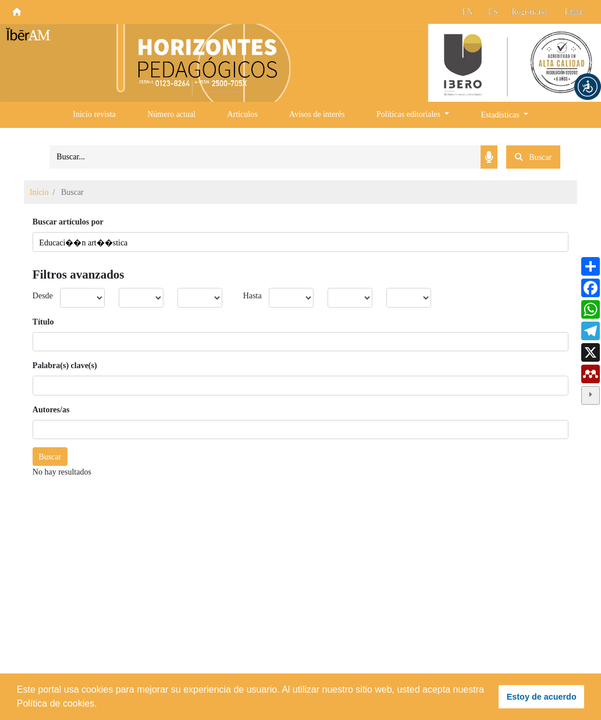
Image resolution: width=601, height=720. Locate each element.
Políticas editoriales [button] (409, 114)
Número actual (171, 114)
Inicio (39, 192)
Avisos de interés (316, 114)
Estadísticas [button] (501, 115)
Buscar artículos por (68, 222)
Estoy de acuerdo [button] (542, 696)
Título (43, 322)
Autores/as (51, 409)
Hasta (252, 295)
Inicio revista (94, 114)
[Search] (265, 157)
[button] (587, 86)
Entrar (574, 12)
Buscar (49, 456)
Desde (43, 295)
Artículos (242, 114)
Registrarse (529, 12)
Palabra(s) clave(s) (65, 365)
